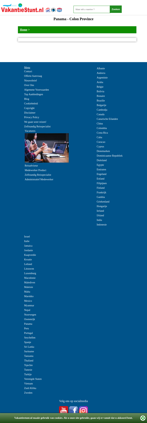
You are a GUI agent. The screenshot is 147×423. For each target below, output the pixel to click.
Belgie (100, 86)
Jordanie (28, 250)
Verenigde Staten (33, 379)
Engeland (101, 174)
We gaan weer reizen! (35, 122)
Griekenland (103, 201)
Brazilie (101, 100)
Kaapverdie (30, 255)
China (100, 123)
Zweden (28, 392)
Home (23, 29)
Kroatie (28, 259)
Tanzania (28, 356)
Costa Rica (102, 132)
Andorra (101, 73)
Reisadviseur (31, 165)
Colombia (102, 128)
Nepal (27, 310)
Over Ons (29, 85)
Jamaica (28, 245)
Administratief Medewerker (39, 179)
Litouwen (29, 268)
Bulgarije (101, 105)
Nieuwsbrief (30, 80)
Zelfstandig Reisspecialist (37, 126)
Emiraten (101, 169)
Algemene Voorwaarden (36, 89)
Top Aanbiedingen (33, 94)
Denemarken (103, 151)
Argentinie (102, 77)
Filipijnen (102, 183)
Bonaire (101, 96)
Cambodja (102, 109)
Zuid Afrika (30, 388)
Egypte (100, 165)
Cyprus (100, 146)
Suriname (29, 351)
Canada (100, 114)
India (99, 220)
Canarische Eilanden (107, 119)
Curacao (101, 142)
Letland (28, 264)
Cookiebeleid (31, 103)
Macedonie (30, 278)
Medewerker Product (35, 170)
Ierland (100, 210)
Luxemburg (30, 273)
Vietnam (28, 383)
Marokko (29, 296)
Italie (27, 241)
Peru (26, 328)
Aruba (100, 82)
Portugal (28, 333)
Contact (28, 71)
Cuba (99, 137)
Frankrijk (101, 192)
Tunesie (28, 369)
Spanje (27, 342)
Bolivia (100, 91)
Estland (100, 178)
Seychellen (29, 337)
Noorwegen (30, 314)
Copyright (29, 108)
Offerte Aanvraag (33, 76)
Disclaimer (29, 112)
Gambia (101, 197)
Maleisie (28, 287)
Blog (26, 99)
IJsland (100, 215)
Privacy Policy (31, 117)
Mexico (28, 301)
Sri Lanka (29, 346)
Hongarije (102, 206)
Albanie (101, 68)
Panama (28, 323)
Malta (27, 291)
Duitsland (102, 160)
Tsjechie (28, 365)
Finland (101, 188)
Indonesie (102, 224)
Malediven (29, 282)
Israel (27, 236)
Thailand (28, 360)
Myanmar (29, 305)
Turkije (28, 374)
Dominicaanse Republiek (110, 155)
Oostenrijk (29, 319)
